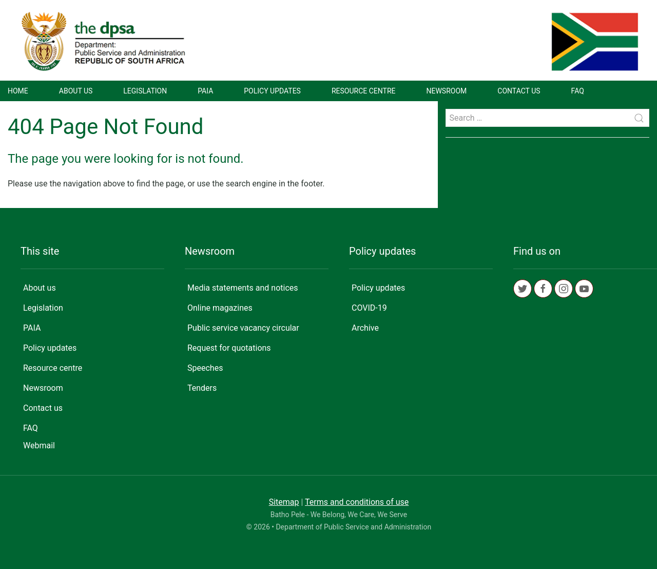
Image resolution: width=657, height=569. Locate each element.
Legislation (145, 91)
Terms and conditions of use (357, 502)
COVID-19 (369, 308)
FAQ (577, 91)
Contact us (518, 91)
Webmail (39, 445)
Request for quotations (229, 348)
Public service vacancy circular (243, 328)
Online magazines (220, 308)
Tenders (202, 388)
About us (76, 91)
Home (18, 91)
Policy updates (272, 91)
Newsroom (447, 91)
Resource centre (364, 91)
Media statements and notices (242, 288)
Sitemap (284, 502)
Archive (365, 328)
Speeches (205, 368)
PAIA (205, 91)
